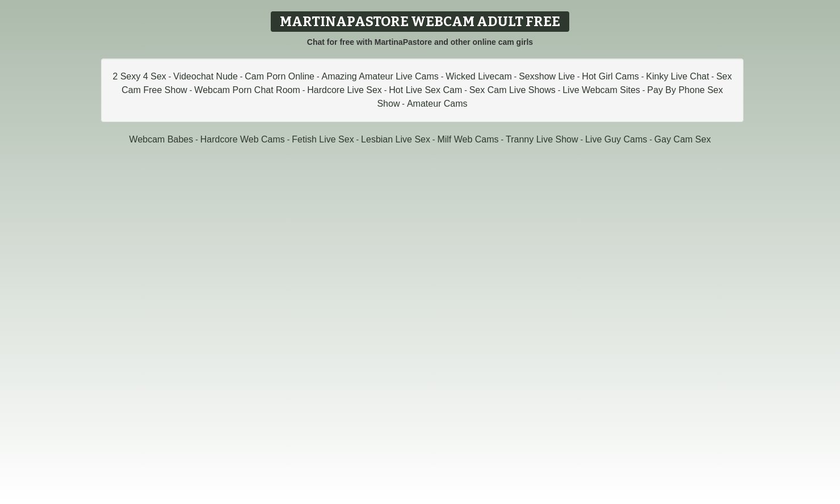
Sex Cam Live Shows (512, 90)
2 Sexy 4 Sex (139, 76)
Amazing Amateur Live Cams (379, 76)
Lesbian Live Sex (395, 139)
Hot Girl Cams (610, 76)
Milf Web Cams (467, 139)
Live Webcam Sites (601, 90)
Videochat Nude (205, 76)
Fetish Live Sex (323, 139)
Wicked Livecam (478, 76)
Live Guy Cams (616, 139)
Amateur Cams (437, 103)
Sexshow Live (547, 76)
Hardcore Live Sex (344, 90)
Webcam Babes (161, 139)
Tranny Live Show (542, 139)
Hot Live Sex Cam (425, 90)
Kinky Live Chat (677, 76)
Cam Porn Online (279, 76)
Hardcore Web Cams (242, 139)
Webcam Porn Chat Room (247, 90)
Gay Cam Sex (682, 139)
